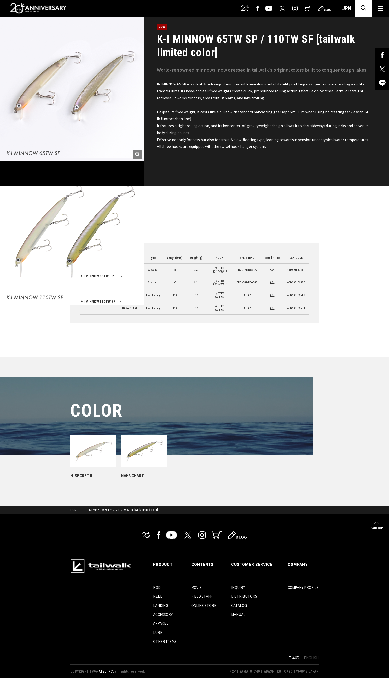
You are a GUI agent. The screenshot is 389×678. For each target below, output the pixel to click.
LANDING (160, 605)
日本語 (293, 657)
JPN (346, 8)
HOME (74, 510)
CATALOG (239, 605)
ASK (272, 269)
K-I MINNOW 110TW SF (98, 301)
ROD (157, 587)
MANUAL (238, 614)
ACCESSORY (163, 614)
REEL (157, 596)
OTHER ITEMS (164, 641)
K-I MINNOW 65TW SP (97, 276)
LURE (157, 632)
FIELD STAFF (201, 596)
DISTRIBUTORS (244, 596)
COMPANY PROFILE (303, 587)
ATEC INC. (106, 671)
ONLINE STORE (203, 605)
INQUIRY (238, 587)
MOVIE (196, 587)
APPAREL (160, 623)
